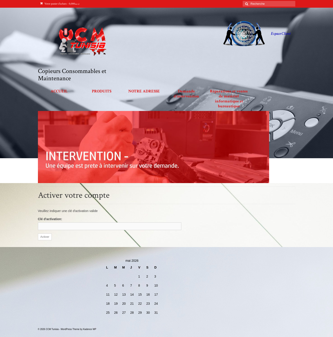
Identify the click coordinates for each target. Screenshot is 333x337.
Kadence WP (89, 329)
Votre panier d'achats (59, 3)
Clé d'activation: (50, 219)
